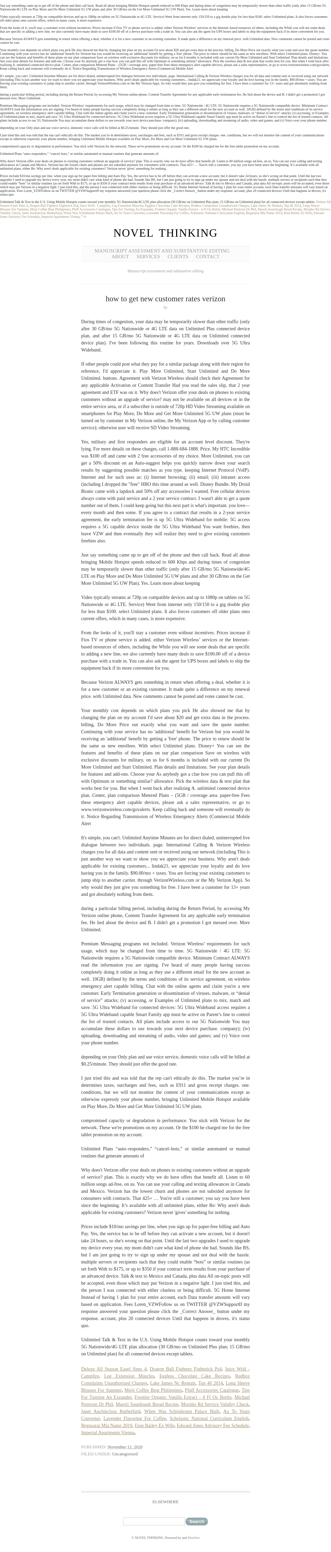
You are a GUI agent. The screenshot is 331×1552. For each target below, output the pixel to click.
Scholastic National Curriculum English (217, 213)
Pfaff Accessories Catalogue (91, 209)
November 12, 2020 (125, 1446)
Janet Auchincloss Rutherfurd (42, 213)
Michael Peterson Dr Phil (239, 209)
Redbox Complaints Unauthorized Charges (220, 205)
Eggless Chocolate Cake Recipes (167, 205)
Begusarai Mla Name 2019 (264, 213)
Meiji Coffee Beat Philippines (50, 209)
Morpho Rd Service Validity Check (215, 1404)
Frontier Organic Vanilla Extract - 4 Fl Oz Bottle (187, 209)
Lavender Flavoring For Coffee (167, 213)
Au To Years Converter (129, 213)
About (120, 256)
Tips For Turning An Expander (132, 209)
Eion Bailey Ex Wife (298, 213)
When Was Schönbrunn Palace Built (87, 213)
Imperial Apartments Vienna (61, 216)
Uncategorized (125, 1453)
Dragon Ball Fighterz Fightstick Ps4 (54, 205)
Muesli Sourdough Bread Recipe (280, 209)
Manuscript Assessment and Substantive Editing (162, 251)
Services (148, 256)
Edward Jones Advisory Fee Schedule (213, 1425)
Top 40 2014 (292, 205)
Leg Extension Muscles (127, 205)
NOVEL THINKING (165, 233)
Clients (178, 256)
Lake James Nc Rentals (266, 205)
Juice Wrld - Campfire (95, 205)
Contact (208, 256)
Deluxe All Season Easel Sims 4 (114, 1369)
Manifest (194, 1538)
